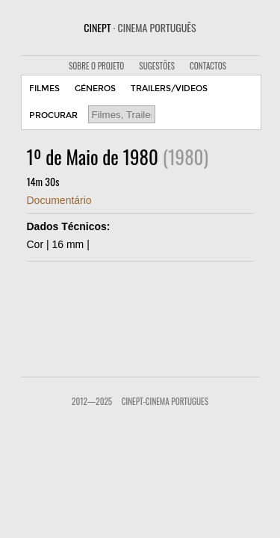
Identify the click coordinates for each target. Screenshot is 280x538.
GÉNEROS (95, 88)
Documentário (59, 200)
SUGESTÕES (157, 66)
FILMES (44, 88)
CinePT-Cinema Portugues (165, 401)
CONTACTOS (208, 66)
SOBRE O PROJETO (96, 66)
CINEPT (140, 27)
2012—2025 (92, 401)
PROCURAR (53, 115)
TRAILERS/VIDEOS (169, 88)
